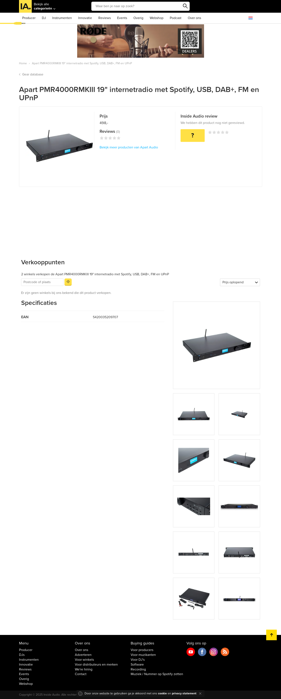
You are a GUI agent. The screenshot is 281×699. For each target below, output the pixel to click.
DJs (22, 655)
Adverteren (83, 655)
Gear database (32, 74)
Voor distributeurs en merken (96, 664)
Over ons (194, 18)
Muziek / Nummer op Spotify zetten (157, 674)
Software (137, 664)
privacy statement (184, 693)
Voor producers (142, 650)
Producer (29, 18)
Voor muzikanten (143, 655)
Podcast (175, 18)
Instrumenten (62, 18)
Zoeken (185, 6)
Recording (138, 669)
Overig (138, 18)
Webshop (156, 18)
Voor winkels (84, 660)
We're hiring (83, 669)
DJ (44, 18)
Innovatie (85, 18)
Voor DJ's (138, 660)
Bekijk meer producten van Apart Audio (129, 147)
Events (122, 18)
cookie (162, 693)
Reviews (104, 18)
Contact (80, 674)
